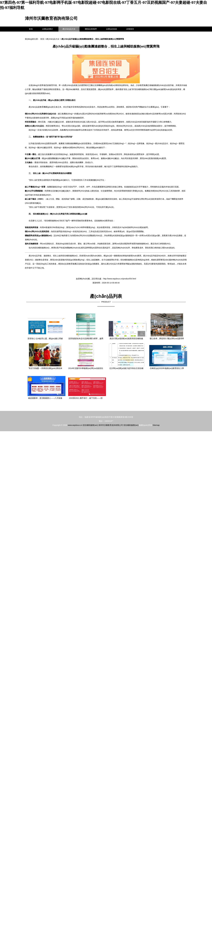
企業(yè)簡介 (47, 29)
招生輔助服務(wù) (90, 425)
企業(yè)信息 (111, 29)
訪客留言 (130, 29)
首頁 (31, 29)
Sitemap (156, 425)
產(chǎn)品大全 (68, 29)
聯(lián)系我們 (91, 29)
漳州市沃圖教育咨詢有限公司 (51, 18)
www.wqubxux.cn (75, 425)
